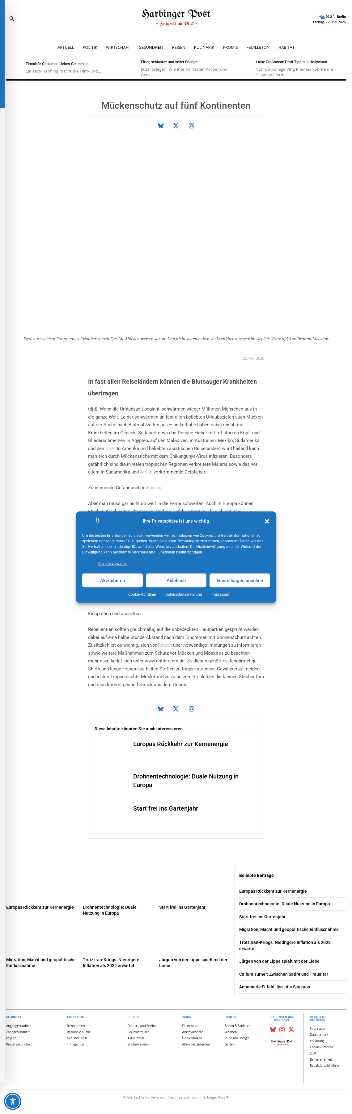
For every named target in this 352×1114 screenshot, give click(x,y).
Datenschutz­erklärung (183, 594)
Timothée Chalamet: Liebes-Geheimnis (57, 64)
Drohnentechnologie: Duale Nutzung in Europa (284, 903)
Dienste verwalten (113, 563)
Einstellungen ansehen (240, 580)
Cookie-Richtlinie (142, 594)
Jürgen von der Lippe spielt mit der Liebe (279, 961)
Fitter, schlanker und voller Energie (169, 62)
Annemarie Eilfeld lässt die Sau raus (274, 986)
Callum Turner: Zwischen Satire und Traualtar (283, 974)
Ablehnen (176, 580)
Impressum (221, 594)
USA (109, 448)
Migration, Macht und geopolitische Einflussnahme (289, 929)
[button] (267, 521)
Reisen (165, 645)
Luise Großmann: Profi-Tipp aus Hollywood (291, 62)
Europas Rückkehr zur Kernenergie (180, 744)
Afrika (146, 472)
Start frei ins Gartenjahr (165, 808)
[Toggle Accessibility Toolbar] (13, 1101)
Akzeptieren (112, 580)
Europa (154, 487)
